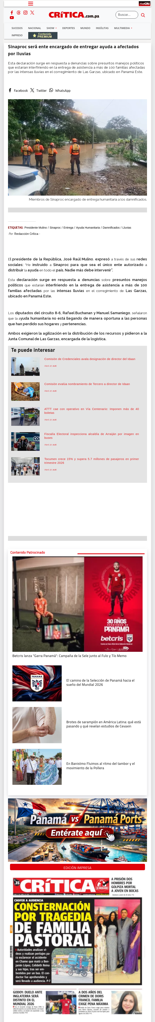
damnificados (111, 227)
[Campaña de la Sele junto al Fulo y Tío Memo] (77, 604)
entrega (68, 227)
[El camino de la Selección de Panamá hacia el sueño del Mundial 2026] (37, 683)
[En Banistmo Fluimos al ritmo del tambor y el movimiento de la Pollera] (37, 766)
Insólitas (102, 28)
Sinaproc (55, 227)
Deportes (68, 28)
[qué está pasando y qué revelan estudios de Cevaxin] (37, 725)
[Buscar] (127, 15)
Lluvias (126, 227)
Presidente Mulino (35, 227)
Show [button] (51, 28)
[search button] (143, 15)
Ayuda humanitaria (88, 227)
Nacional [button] (34, 28)
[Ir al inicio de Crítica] (76, 14)
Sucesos (17, 28)
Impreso (17, 35)
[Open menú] (30, 4)
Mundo (85, 28)
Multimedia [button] (122, 28)
